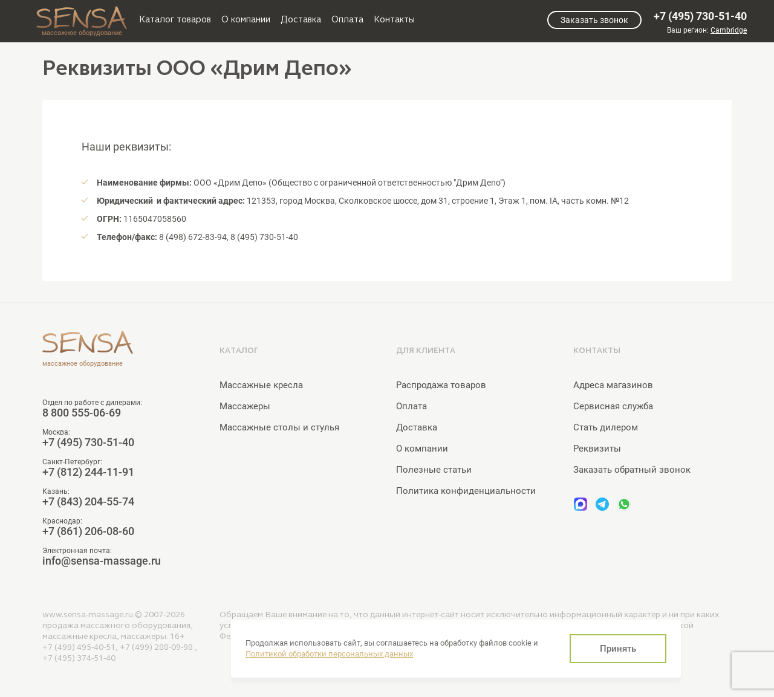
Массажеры (245, 406)
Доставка (301, 19)
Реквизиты (597, 448)
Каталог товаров (175, 19)
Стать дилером (605, 427)
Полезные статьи (434, 469)
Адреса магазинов (613, 385)
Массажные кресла (261, 385)
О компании (245, 19)
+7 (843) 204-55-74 (88, 502)
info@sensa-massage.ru (101, 561)
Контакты (394, 19)
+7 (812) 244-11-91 (88, 472)
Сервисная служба (613, 406)
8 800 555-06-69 (81, 413)
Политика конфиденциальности (466, 490)
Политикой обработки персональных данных (329, 653)
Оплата (347, 19)
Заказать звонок (594, 20)
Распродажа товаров (441, 385)
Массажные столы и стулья (279, 427)
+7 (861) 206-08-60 (88, 531)
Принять (618, 648)
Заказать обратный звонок (632, 469)
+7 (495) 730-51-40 (700, 16)
